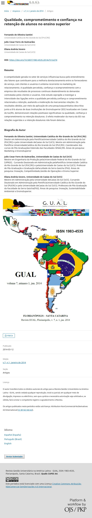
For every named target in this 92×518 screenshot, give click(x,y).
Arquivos (16, 11)
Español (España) (12, 434)
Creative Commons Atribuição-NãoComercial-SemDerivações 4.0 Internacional (44, 485)
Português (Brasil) (13, 439)
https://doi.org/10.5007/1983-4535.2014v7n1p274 (33, 60)
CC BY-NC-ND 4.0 (25, 410)
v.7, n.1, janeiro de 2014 (33, 11)
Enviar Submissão (14, 456)
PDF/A (10, 335)
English (8, 443)
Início (6, 11)
